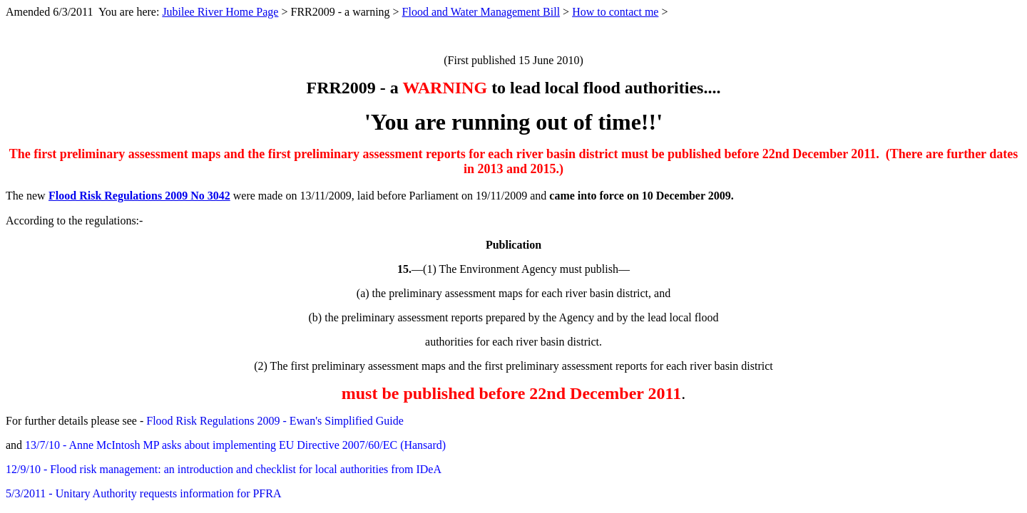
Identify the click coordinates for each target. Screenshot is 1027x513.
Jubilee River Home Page (220, 12)
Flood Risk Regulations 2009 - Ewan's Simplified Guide (275, 421)
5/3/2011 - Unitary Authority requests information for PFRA (143, 493)
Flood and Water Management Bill (481, 12)
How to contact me (615, 12)
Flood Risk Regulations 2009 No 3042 (139, 196)
